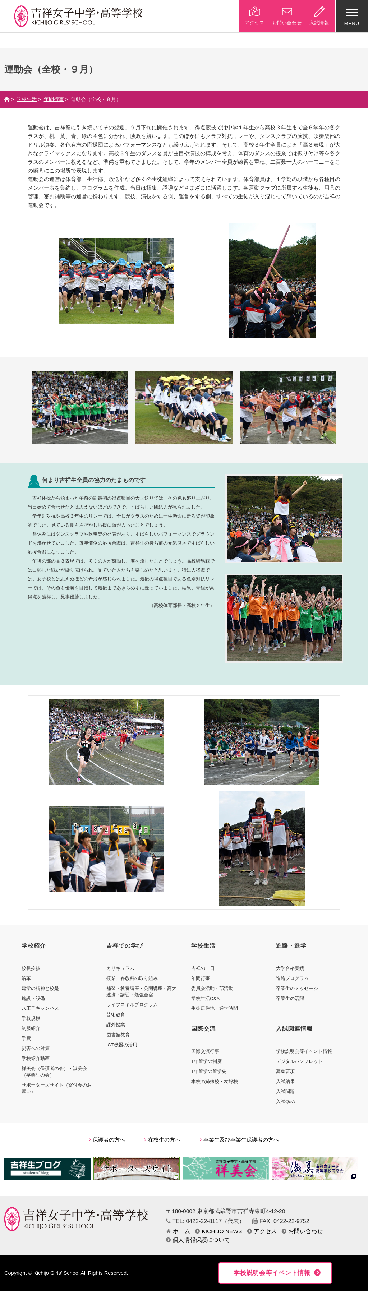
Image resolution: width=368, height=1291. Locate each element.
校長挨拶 (31, 968)
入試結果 (285, 1081)
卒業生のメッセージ (297, 988)
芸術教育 (115, 1014)
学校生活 (27, 99)
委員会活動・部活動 (212, 988)
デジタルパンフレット (299, 1061)
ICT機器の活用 (121, 1044)
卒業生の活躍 (290, 998)
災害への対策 (36, 1048)
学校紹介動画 (36, 1058)
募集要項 (285, 1071)
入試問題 (285, 1091)
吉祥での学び (124, 946)
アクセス (262, 1231)
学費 (26, 1038)
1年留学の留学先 (208, 1071)
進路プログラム (292, 978)
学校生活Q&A (205, 998)
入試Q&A (285, 1101)
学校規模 (31, 1018)
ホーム (178, 1231)
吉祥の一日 (203, 968)
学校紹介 (34, 946)
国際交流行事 (205, 1051)
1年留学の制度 (206, 1061)
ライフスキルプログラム (132, 1004)
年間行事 (54, 99)
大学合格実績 (290, 968)
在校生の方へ (162, 1140)
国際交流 (203, 1029)
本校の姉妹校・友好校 (214, 1081)
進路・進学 (291, 946)
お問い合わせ (302, 1231)
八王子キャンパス (40, 1008)
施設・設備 (33, 998)
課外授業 (115, 1024)
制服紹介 (31, 1028)
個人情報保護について (198, 1240)
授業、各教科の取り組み (132, 978)
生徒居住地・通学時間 (214, 1008)
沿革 (26, 978)
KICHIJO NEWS (218, 1231)
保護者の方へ (107, 1140)
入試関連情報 (294, 1029)
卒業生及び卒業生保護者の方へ (239, 1140)
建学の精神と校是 (40, 988)
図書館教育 (118, 1034)
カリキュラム (120, 968)
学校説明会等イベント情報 (304, 1051)
